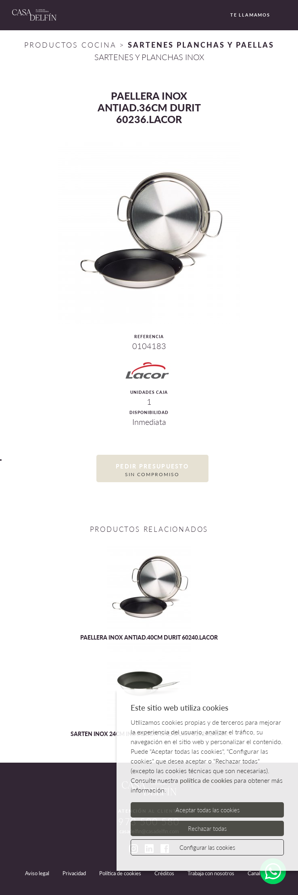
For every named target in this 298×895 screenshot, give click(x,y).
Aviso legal (37, 873)
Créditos (164, 873)
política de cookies (206, 780)
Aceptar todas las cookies (207, 809)
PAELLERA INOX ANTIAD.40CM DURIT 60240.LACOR (149, 637)
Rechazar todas (207, 828)
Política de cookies (120, 873)
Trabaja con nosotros (211, 873)
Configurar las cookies (207, 847)
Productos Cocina (70, 44)
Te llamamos (245, 15)
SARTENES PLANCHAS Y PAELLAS (201, 44)
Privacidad (74, 873)
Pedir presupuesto (152, 470)
